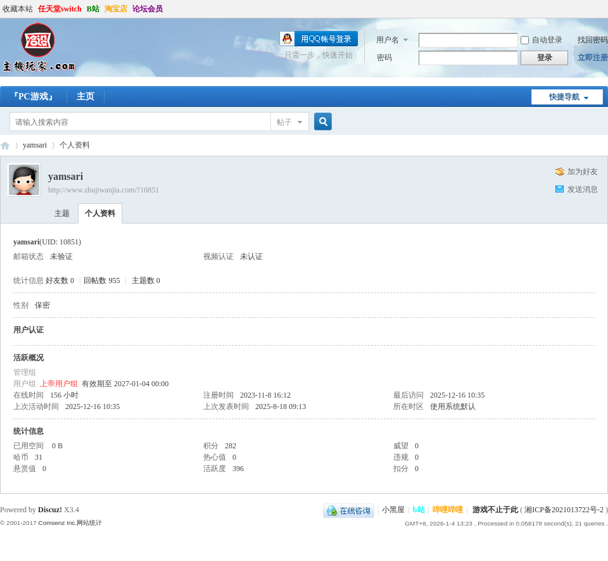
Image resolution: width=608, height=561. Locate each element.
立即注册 (593, 57)
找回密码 (593, 39)
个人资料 (100, 213)
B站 (93, 8)
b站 (419, 509)
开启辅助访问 (605, 9)
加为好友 (582, 171)
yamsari (35, 145)
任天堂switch (60, 8)
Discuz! (50, 509)
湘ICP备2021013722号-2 (564, 509)
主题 (62, 213)
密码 (384, 57)
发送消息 (582, 189)
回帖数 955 (102, 280)
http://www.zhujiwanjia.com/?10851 (103, 190)
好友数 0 (60, 280)
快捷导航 (564, 96)
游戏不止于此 (495, 509)
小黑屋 (393, 509)
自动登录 (541, 39)
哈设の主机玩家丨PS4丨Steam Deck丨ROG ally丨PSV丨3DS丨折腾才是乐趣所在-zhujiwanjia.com (5, 145)
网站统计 (89, 522)
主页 (85, 96)
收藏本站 (18, 8)
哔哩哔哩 (448, 509)
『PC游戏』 (33, 96)
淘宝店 (115, 8)
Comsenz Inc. (57, 522)
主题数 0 (146, 280)
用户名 (387, 39)
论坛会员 (147, 8)
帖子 (284, 122)
